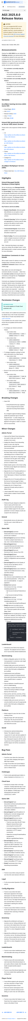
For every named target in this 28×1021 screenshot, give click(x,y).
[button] (25, 2)
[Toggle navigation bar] (2, 2)
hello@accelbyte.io (12, 1018)
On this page (6, 10)
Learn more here (6, 318)
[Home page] (3, 7)
